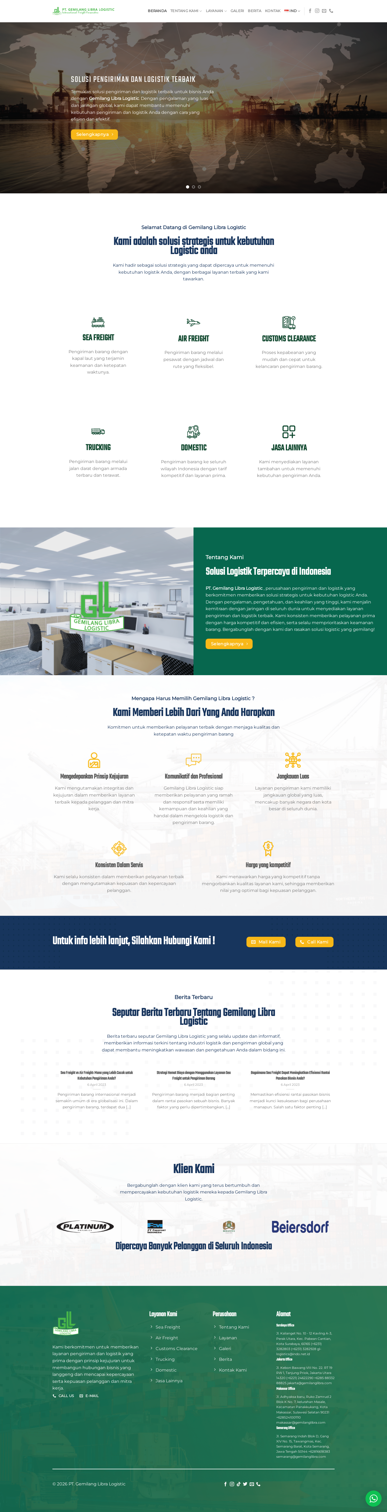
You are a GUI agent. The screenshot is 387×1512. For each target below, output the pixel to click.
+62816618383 (319, 1451)
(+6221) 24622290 (299, 1378)
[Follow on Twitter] (245, 1484)
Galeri (237, 11)
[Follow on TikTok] (238, 1484)
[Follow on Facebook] (310, 11)
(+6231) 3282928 (303, 1349)
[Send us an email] (324, 11)
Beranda (157, 11)
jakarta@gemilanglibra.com (309, 1383)
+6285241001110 (288, 1417)
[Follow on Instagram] (317, 11)
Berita (254, 11)
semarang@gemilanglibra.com (301, 1457)
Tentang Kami (186, 11)
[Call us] (331, 11)
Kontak (273, 11)
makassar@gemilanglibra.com (300, 1422)
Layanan (216, 11)
